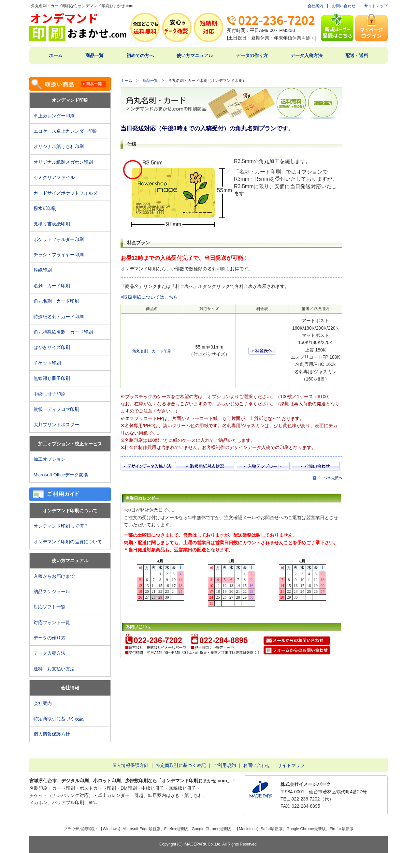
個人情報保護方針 (52, 734)
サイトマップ (376, 6)
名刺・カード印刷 (52, 285)
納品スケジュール (52, 591)
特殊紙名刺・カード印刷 (59, 316)
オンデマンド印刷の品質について (68, 541)
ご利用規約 (224, 765)
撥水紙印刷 (45, 208)
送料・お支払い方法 (54, 668)
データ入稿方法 (307, 55)
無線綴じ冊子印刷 (52, 378)
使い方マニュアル (195, 55)
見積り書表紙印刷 (54, 223)
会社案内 (315, 6)
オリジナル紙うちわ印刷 (59, 146)
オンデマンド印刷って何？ (61, 526)
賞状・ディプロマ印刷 (56, 409)
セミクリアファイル (56, 177)
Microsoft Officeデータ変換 (61, 474)
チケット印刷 (47, 363)
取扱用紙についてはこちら (150, 297)
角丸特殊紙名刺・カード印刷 (63, 332)
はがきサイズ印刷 (52, 347)
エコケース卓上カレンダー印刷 (65, 131)
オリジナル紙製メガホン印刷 (63, 162)
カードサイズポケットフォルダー (68, 193)
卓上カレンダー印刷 (56, 115)
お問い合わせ (343, 6)
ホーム (56, 55)
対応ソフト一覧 (49, 606)
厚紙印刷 (45, 270)
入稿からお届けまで (54, 576)
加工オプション (49, 459)
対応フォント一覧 (52, 622)
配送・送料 (356, 55)
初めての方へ (140, 55)
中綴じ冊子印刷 (49, 394)
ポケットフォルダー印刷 (59, 239)
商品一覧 (94, 55)
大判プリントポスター (56, 424)
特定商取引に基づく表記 (59, 718)
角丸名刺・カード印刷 (56, 301)
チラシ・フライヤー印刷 (59, 254)
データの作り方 (252, 55)
